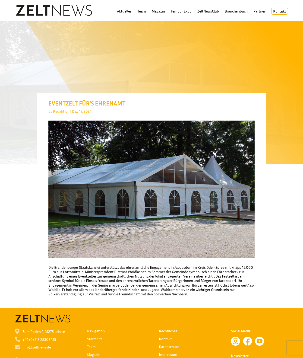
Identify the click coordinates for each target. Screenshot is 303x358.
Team (141, 11)
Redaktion (61, 111)
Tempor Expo (181, 11)
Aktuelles (124, 11)
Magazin (158, 11)
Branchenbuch (236, 11)
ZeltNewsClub (208, 11)
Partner (259, 11)
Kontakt (279, 11)
